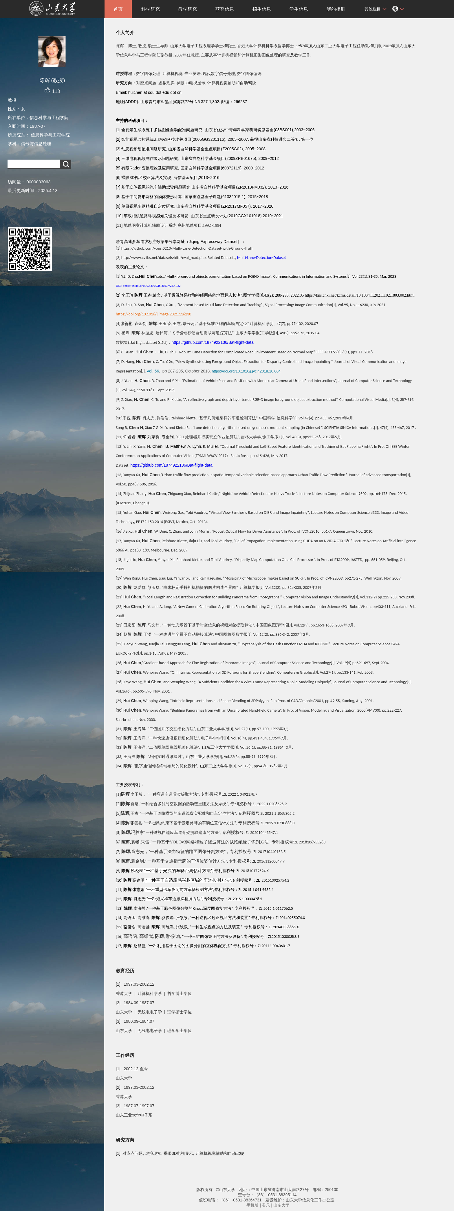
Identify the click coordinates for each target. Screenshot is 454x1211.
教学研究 (187, 9)
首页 (118, 9)
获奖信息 (224, 9)
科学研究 (150, 9)
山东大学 (281, 1205)
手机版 (252, 1205)
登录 (266, 1205)
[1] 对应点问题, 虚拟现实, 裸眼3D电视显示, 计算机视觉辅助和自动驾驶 (180, 1153)
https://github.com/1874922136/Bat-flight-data (212, 342)
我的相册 (336, 9)
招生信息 (261, 9)
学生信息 (299, 9)
